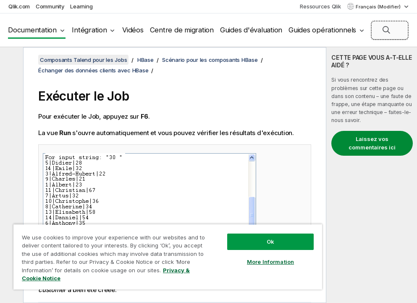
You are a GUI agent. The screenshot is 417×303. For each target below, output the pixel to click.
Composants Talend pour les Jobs (83, 59)
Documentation (32, 30)
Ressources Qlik (320, 6)
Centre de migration (182, 30)
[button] (386, 30)
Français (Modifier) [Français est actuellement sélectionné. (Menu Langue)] (379, 7)
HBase (145, 59)
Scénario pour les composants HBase (210, 59)
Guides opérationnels (322, 30)
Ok (270, 241)
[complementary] (371, 175)
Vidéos (133, 30)
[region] (167, 257)
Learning (81, 6)
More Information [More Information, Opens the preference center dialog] (270, 261)
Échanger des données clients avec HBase (93, 70)
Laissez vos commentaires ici (372, 143)
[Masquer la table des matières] (10, 60)
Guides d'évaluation (251, 30)
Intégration (89, 30)
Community (50, 6)
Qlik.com (19, 6)
